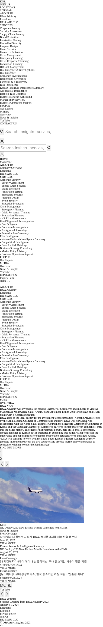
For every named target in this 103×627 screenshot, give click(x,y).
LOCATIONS (7, 7)
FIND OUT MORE (10, 447)
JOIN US (5, 4)
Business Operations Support (15, 102)
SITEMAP (6, 10)
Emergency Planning (11, 58)
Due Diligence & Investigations (17, 221)
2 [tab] (1, 458)
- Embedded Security (11, 194)
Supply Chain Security (12, 34)
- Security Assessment (12, 182)
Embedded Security (10, 43)
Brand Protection (9, 37)
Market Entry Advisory (12, 99)
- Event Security (9, 200)
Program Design (9, 46)
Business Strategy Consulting (16, 248)
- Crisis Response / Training (15, 212)
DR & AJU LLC (9, 619)
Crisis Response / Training (14, 61)
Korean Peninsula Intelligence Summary (22, 87)
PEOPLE (5, 105)
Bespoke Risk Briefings (13, 93)
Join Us (4, 616)
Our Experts (6, 108)
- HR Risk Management (13, 218)
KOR (3, 1)
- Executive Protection (12, 203)
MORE (6, 585)
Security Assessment (11, 31)
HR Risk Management (12, 66)
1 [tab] (1, 452)
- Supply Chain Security (13, 185)
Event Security (8, 49)
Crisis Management (10, 206)
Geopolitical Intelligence (13, 90)
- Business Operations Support (16, 254)
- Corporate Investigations (14, 227)
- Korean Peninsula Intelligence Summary (23, 239)
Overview (5, 114)
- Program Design (9, 197)
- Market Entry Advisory (13, 251)
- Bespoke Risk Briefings (13, 245)
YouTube (5, 120)
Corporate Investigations (13, 75)
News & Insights (9, 117)
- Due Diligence (8, 224)
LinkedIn (5, 610)
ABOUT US (7, 13)
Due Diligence (8, 72)
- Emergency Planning (12, 209)
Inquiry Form (7, 277)
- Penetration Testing (11, 191)
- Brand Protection (10, 188)
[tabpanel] (51, 426)
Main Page (6, 161)
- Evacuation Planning (12, 215)
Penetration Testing (10, 40)
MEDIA (4, 111)
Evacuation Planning (11, 63)
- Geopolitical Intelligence (14, 242)
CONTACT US (8, 123)
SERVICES (6, 25)
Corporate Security (10, 179)
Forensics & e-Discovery (13, 81)
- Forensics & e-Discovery (14, 233)
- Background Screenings (13, 230)
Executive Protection (11, 52)
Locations (5, 607)
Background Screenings (13, 78)
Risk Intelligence (9, 236)
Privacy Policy (8, 613)
